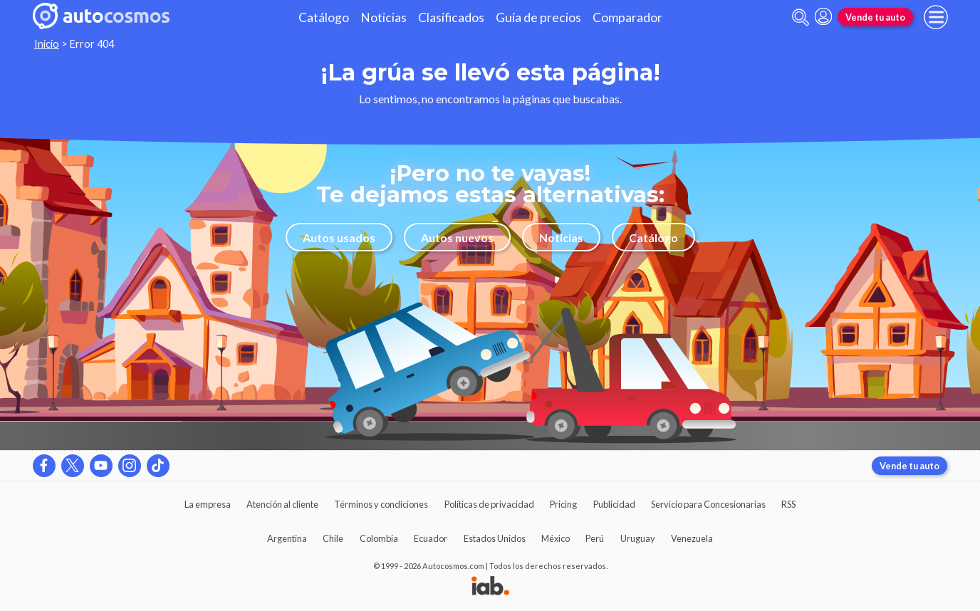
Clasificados (451, 17)
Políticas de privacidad (489, 504)
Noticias (383, 17)
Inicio (46, 44)
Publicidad (614, 504)
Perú (594, 538)
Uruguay (637, 538)
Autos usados (339, 237)
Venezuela (692, 538)
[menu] (936, 17)
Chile (333, 538)
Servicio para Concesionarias (708, 504)
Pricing (563, 504)
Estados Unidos (495, 538)
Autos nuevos (457, 237)
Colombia (379, 538)
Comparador (627, 17)
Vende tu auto (875, 17)
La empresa (207, 504)
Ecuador (430, 538)
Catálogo (323, 17)
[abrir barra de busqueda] (800, 17)
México (555, 538)
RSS (788, 504)
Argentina (287, 538)
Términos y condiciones (381, 504)
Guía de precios (538, 17)
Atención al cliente (282, 504)
